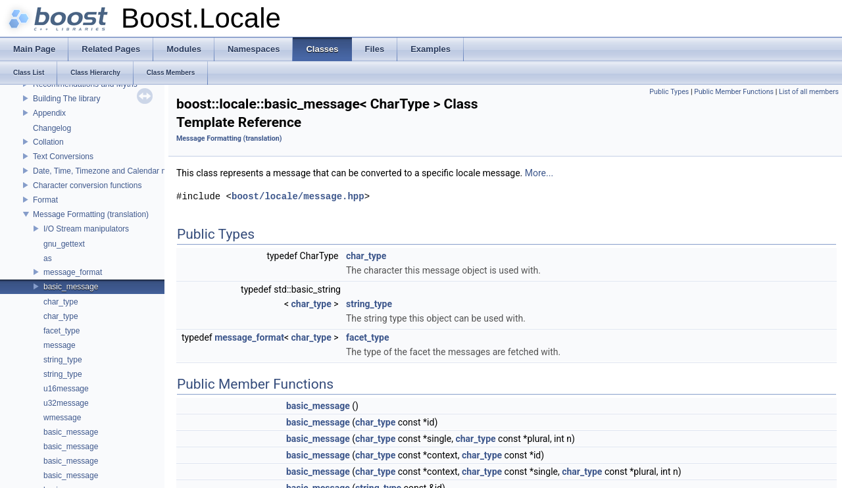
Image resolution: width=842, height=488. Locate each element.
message (59, 345)
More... (539, 173)
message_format (72, 272)
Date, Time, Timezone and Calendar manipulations (121, 171)
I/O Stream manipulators (86, 228)
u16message (66, 388)
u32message (66, 403)
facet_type (61, 330)
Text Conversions (63, 156)
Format (45, 200)
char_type (60, 301)
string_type (62, 359)
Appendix (49, 113)
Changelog (52, 128)
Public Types (669, 91)
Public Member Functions (734, 91)
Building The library (67, 98)
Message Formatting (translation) (91, 214)
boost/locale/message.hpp (298, 196)
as (47, 258)
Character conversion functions (87, 185)
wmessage (62, 417)
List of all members (809, 91)
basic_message (70, 286)
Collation (48, 142)
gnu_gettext (64, 244)
